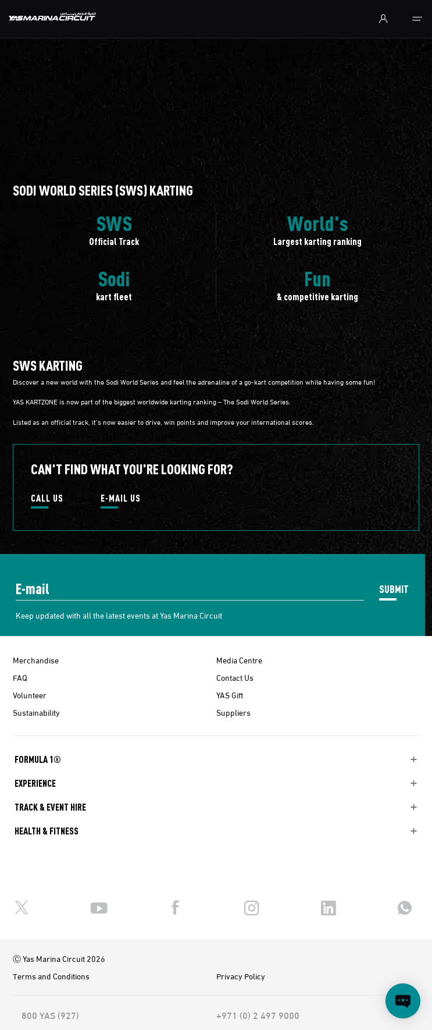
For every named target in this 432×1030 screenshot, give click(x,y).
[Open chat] (402, 1000)
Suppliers (233, 712)
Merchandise (36, 660)
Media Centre (239, 660)
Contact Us (235, 677)
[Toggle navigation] (417, 19)
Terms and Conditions (51, 976)
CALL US (47, 498)
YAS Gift (229, 695)
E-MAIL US (121, 498)
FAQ (20, 677)
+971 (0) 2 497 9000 (257, 1014)
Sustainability (36, 712)
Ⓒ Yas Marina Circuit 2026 (59, 958)
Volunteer (30, 695)
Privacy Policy (240, 976)
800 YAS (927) (50, 1014)
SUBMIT (394, 588)
